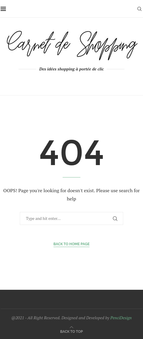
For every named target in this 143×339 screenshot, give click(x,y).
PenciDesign (120, 317)
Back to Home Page (71, 244)
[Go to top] (71, 331)
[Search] (139, 8)
